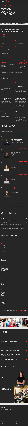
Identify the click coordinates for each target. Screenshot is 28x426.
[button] (26, 209)
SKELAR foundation (20, 310)
